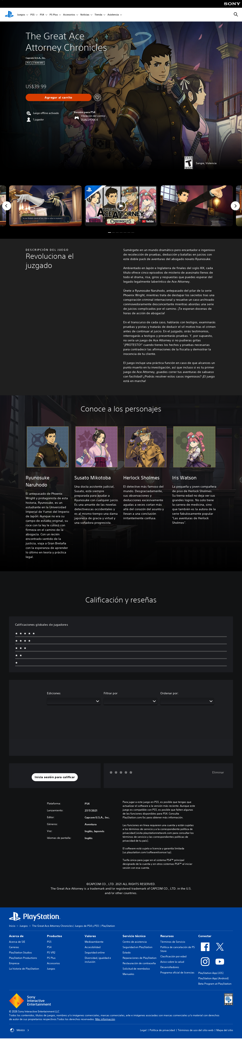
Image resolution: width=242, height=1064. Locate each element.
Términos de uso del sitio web (195, 1030)
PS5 (32, 14)
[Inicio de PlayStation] (9, 14)
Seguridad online (95, 952)
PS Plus (54, 14)
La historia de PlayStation (24, 968)
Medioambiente (94, 942)
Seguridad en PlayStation (137, 947)
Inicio (12, 926)
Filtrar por (110, 693)
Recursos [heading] (167, 936)
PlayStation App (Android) (213, 978)
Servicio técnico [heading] (134, 936)
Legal (143, 1030)
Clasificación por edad (173, 956)
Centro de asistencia (135, 942)
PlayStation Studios (20, 952)
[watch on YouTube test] (148, 221)
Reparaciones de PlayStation (139, 958)
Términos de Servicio (172, 942)
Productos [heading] (54, 936)
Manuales (128, 974)
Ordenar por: (169, 693)
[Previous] (6, 205)
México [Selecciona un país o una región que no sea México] (19, 1030)
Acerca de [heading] (16, 936)
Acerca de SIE (17, 942)
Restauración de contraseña (139, 963)
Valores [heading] (90, 936)
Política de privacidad (162, 1030)
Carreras (14, 947)
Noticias (84, 14)
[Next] (235, 205)
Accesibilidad (92, 947)
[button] (121, 205)
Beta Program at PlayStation (214, 983)
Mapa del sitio (224, 1030)
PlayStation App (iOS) (210, 973)
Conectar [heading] (204, 936)
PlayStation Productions (23, 958)
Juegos (21, 14)
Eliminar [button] (218, 772)
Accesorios (69, 14)
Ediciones (54, 693)
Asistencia (113, 14)
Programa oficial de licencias (177, 972)
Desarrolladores (169, 967)
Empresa (14, 963)
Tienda (98, 14)
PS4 (42, 14)
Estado (127, 952)
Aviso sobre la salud (172, 962)
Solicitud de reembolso (136, 968)
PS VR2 (51, 952)
